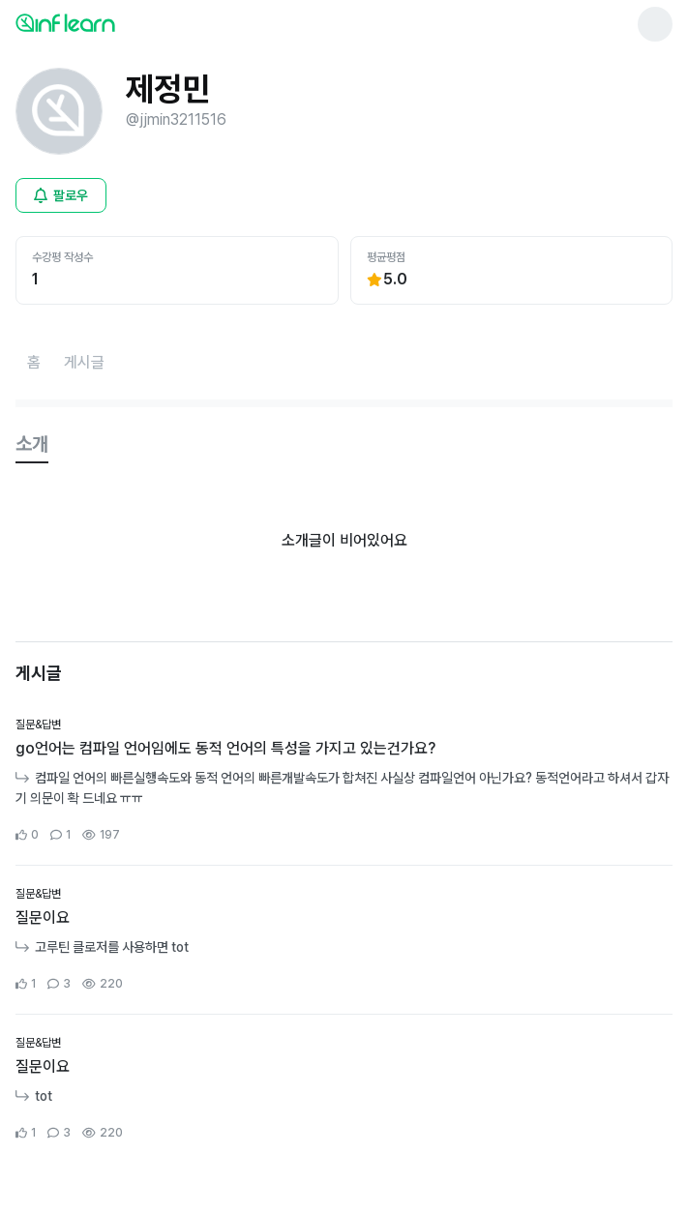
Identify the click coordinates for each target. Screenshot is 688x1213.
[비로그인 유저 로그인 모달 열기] (60, 195)
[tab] (31, 445)
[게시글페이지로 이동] (84, 362)
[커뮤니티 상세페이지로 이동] (344, 780)
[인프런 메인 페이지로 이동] (112, 22)
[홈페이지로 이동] (34, 362)
